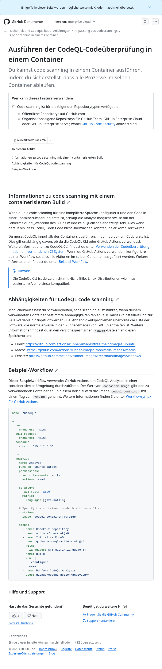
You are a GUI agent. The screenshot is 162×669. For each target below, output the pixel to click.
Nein (32, 615)
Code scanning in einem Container (34, 35)
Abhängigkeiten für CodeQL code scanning (63, 299)
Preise (112, 649)
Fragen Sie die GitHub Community (108, 614)
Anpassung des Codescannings (96, 31)
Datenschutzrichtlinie (21, 623)
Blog (52, 653)
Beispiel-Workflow (73, 261)
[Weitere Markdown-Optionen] (50, 140)
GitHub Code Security (98, 124)
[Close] (150, 6)
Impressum (47, 649)
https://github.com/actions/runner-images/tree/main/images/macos (81, 350)
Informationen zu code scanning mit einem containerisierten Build (61, 198)
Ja (15, 615)
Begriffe (66, 649)
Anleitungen (61, 31)
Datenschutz (83, 649)
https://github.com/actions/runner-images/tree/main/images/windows (85, 356)
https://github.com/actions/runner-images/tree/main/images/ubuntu (80, 344)
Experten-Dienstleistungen (26, 653)
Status (100, 649)
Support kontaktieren (99, 621)
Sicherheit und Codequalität (29, 31)
